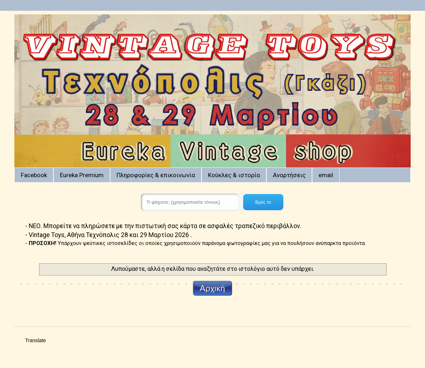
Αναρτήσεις (289, 175)
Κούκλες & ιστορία (234, 175)
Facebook (34, 175)
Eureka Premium (82, 175)
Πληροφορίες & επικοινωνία (156, 175)
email (325, 175)
